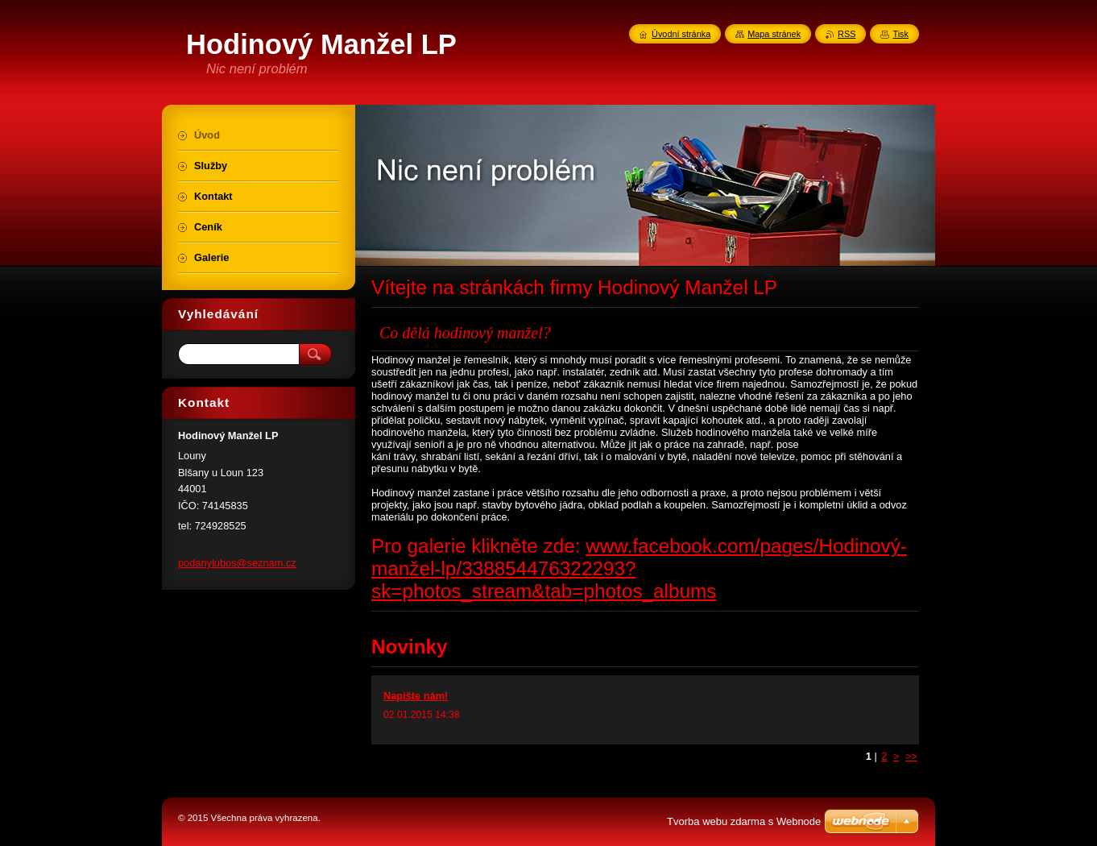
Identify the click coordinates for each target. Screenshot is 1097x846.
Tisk (900, 34)
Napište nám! (415, 696)
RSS (846, 34)
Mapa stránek (774, 34)
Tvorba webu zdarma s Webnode (744, 821)
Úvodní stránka (681, 34)
